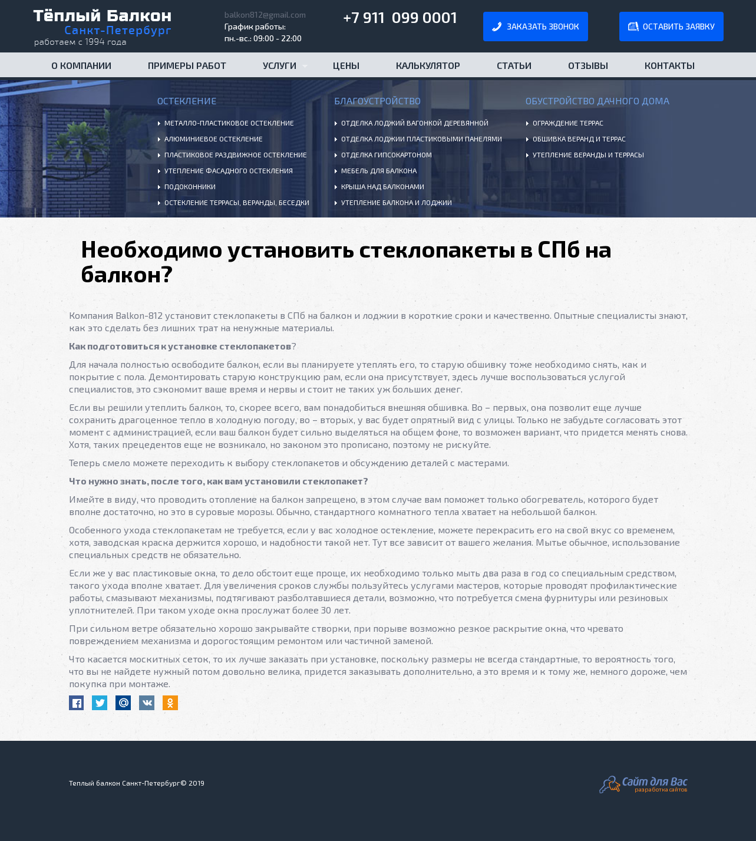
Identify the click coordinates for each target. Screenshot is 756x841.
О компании (81, 65)
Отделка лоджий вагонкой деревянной (414, 122)
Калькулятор (428, 65)
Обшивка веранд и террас (579, 138)
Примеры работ (187, 65)
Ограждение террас (568, 122)
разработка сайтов (661, 789)
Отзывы (588, 65)
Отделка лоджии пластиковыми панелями (421, 138)
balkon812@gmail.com (265, 14)
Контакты (670, 65)
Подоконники (190, 186)
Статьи (514, 65)
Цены (346, 65)
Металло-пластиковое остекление (229, 122)
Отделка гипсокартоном (386, 154)
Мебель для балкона (379, 170)
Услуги (276, 69)
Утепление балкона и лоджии (396, 202)
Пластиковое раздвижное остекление (235, 154)
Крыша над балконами (382, 186)
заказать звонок (543, 26)
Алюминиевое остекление (213, 138)
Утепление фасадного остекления (228, 170)
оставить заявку (679, 26)
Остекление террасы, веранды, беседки (236, 202)
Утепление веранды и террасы (588, 154)
